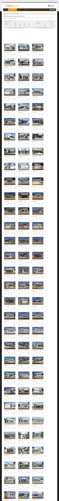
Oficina (5, 493)
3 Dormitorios (38, 23)
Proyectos (6, 492)
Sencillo (51, 25)
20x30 (28, 25)
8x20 (19, 24)
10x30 (24, 24)
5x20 (15, 23)
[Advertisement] (29, 35)
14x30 (28, 23)
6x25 (15, 25)
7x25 (19, 23)
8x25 (19, 25)
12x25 (24, 25)
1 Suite (44, 23)
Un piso (7, 23)
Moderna (51, 23)
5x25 (15, 24)
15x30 (28, 24)
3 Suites (44, 25)
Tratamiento (6, 494)
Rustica (51, 24)
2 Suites (44, 24)
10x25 (24, 23)
